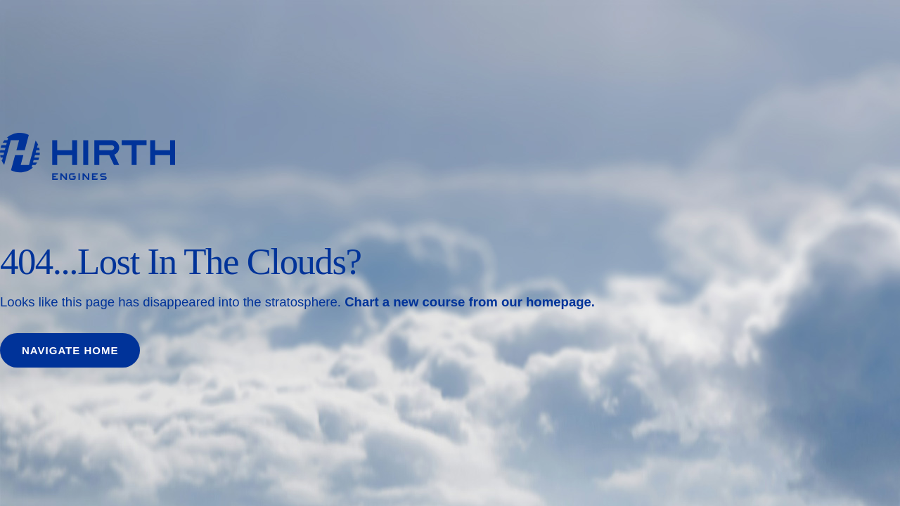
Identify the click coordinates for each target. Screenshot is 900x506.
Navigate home (70, 350)
